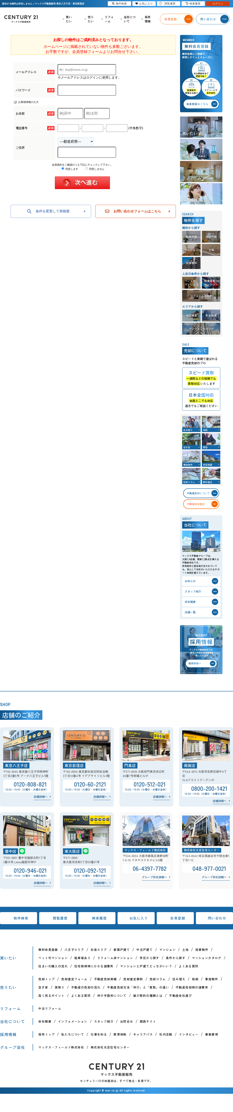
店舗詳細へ (40, 797)
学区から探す (149, 958)
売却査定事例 (133, 979)
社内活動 (165, 1034)
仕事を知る (99, 1034)
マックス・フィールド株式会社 (61, 1047)
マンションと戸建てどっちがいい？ (146, 966)
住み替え (179, 979)
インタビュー (188, 1034)
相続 (195, 979)
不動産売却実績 (105, 979)
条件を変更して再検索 (48, 211)
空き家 (43, 987)
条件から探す (175, 958)
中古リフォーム (49, 1008)
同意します (69, 169)
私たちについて (72, 1034)
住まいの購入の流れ (53, 966)
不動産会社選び (180, 995)
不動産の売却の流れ (86, 987)
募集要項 (211, 1034)
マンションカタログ (206, 958)
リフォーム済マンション (115, 958)
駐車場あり (82, 958)
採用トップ (46, 1034)
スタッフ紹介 (104, 1021)
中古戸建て (144, 949)
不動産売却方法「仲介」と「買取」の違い (138, 987)
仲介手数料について (112, 995)
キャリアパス (143, 1034)
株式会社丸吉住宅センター (110, 1047)
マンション (167, 949)
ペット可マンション (53, 958)
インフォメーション (72, 1021)
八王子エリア (74, 949)
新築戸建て (122, 949)
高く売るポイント (51, 995)
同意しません (94, 169)
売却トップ (46, 979)
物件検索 (21, 918)
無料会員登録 (48, 949)
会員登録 (177, 918)
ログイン (217, 3)
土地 (185, 949)
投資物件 (201, 949)
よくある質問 (188, 966)
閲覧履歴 (60, 918)
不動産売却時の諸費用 (192, 987)
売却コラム (158, 979)
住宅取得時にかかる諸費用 (94, 966)
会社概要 (44, 1021)
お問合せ (126, 1021)
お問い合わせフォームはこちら (133, 211)
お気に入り (138, 918)
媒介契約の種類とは (148, 995)
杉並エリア (99, 949)
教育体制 (120, 1034)
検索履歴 (99, 918)
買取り (60, 987)
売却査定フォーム (74, 979)
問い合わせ (217, 918)
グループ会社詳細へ (154, 877)
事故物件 (211, 979)
